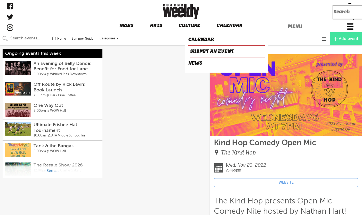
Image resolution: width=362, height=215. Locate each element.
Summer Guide (82, 38)
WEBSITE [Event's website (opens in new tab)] (286, 182)
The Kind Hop (238, 152)
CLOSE (218, 50)
